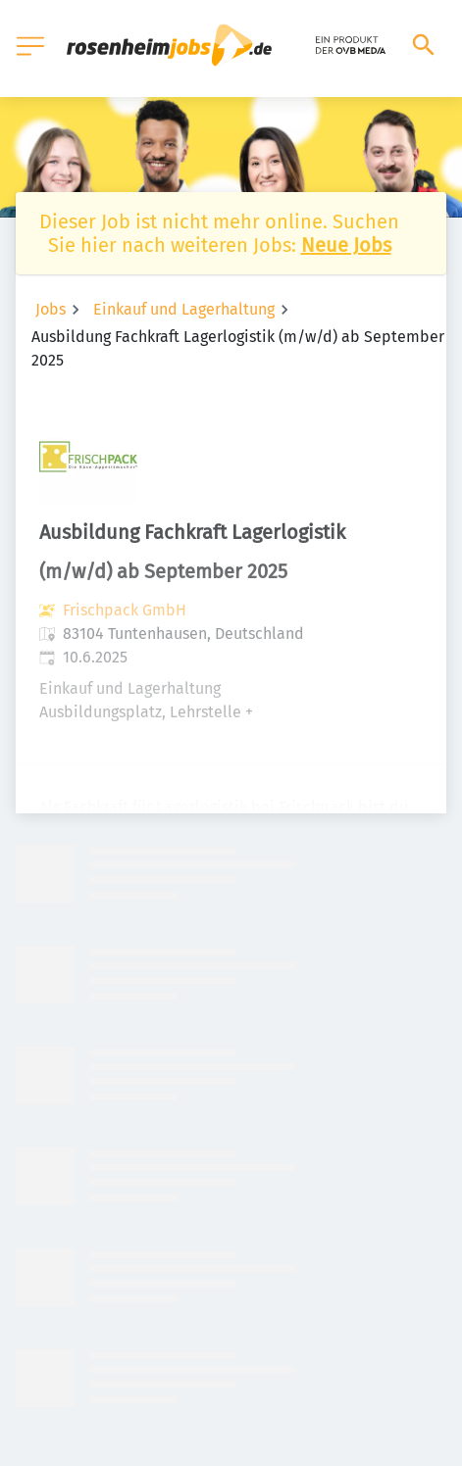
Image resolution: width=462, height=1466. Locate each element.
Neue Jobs (346, 245)
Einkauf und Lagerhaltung (184, 309)
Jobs (50, 309)
